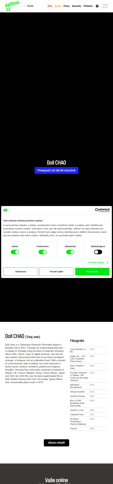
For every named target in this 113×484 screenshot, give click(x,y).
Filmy (67, 6)
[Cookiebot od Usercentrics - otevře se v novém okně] (97, 210)
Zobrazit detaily (96, 262)
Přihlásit (87, 6)
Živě (50, 6)
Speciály (76, 6)
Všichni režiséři (56, 442)
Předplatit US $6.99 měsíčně (57, 170)
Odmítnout (20, 271)
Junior (57, 6)
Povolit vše (92, 271)
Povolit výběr (56, 271)
